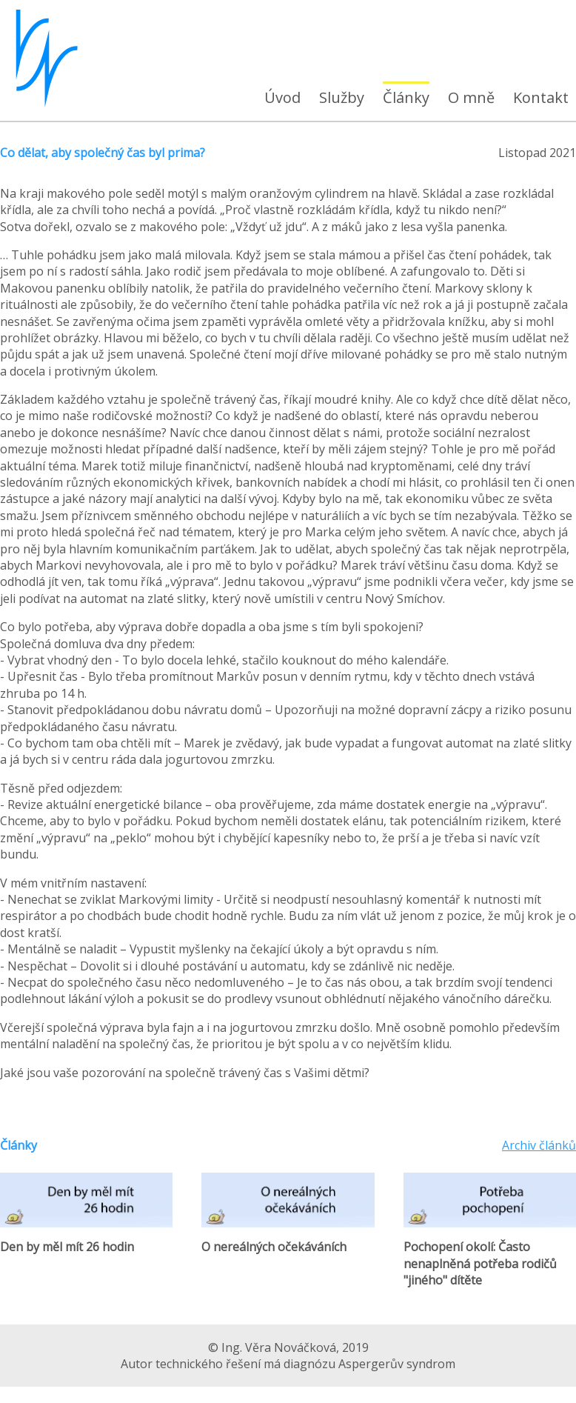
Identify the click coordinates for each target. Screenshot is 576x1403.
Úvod (282, 97)
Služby (341, 97)
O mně (471, 97)
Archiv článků (539, 1145)
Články (406, 97)
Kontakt (541, 97)
